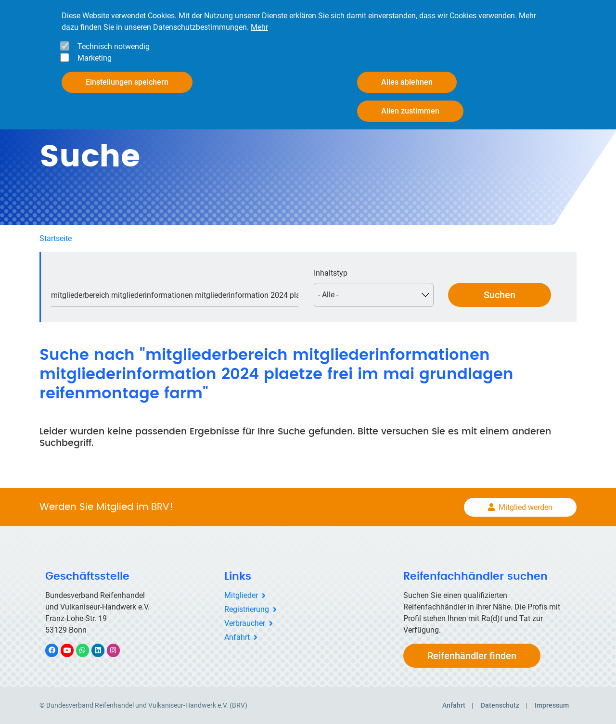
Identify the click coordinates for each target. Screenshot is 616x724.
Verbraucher (244, 623)
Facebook (56, 650)
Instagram (118, 650)
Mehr (259, 27)
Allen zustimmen (410, 110)
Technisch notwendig (113, 46)
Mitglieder (241, 595)
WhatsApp (87, 650)
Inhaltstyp (330, 273)
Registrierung (246, 609)
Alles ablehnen (407, 82)
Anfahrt (237, 637)
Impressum (552, 705)
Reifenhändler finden (471, 655)
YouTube (72, 650)
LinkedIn (102, 650)
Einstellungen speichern (127, 82)
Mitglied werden (525, 507)
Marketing (94, 58)
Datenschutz (500, 705)
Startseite (55, 238)
